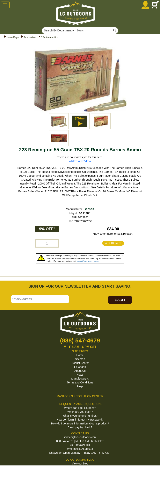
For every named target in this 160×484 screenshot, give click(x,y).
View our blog (80, 463)
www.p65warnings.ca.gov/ (87, 261)
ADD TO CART (113, 243)
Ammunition (30, 37)
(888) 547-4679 (80, 340)
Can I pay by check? (80, 427)
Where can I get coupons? (80, 407)
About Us (80, 370)
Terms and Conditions (80, 382)
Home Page (12, 37)
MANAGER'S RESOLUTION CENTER (80, 396)
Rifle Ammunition (49, 37)
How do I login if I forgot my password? (79, 419)
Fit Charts (80, 366)
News (79, 374)
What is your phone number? (80, 415)
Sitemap (80, 359)
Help (80, 386)
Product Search (80, 363)
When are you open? (80, 411)
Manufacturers (80, 378)
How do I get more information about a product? (80, 423)
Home (80, 355)
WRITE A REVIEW (80, 161)
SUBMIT (120, 299)
